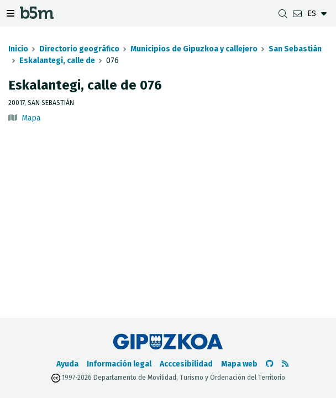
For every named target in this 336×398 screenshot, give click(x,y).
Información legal (119, 364)
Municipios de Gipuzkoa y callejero (194, 49)
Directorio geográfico (79, 49)
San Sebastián (295, 49)
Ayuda (67, 364)
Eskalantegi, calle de (57, 60)
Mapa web (239, 364)
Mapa (31, 118)
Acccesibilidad (186, 364)
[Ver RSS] (285, 364)
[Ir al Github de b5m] (270, 364)
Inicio (18, 49)
